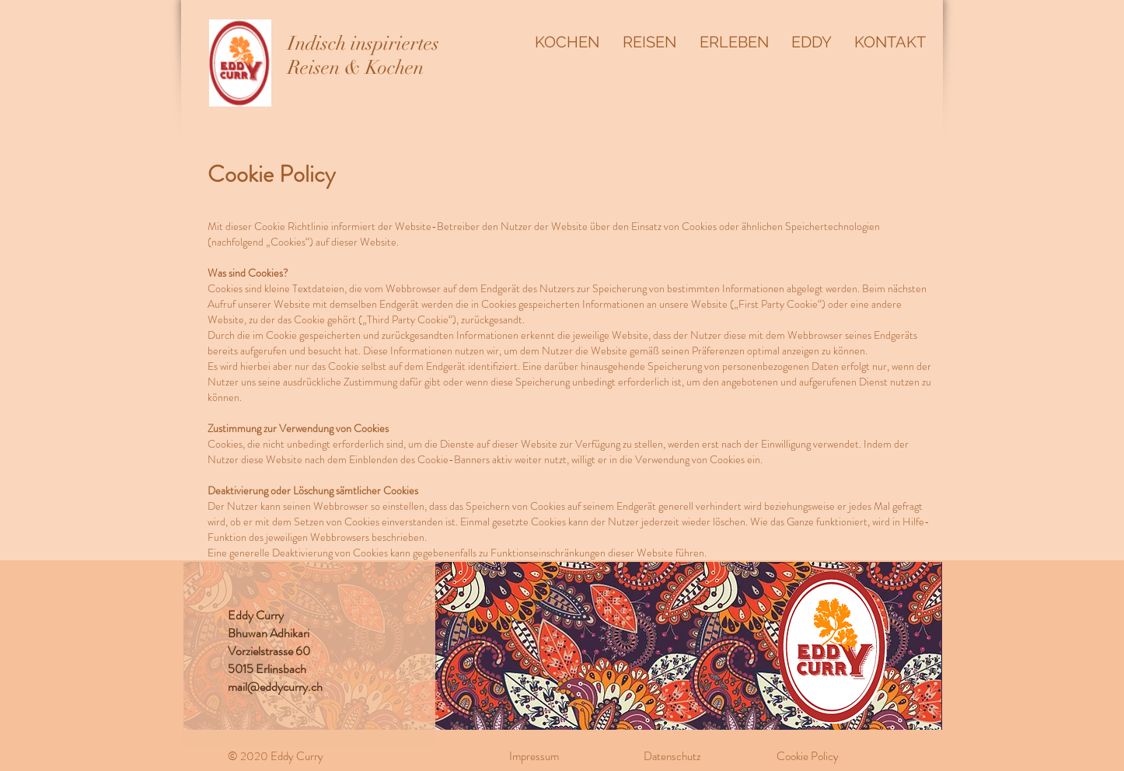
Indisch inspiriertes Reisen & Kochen (363, 55)
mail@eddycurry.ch (275, 687)
